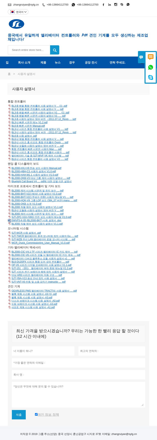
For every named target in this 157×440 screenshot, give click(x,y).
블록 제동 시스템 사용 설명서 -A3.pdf (31, 297)
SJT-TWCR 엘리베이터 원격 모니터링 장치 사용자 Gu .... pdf (44, 236)
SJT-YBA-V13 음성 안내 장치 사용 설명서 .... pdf (37, 278)
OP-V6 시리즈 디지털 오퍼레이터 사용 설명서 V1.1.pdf (41, 265)
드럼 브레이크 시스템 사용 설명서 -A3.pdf (34, 304)
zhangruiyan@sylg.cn (26, 4)
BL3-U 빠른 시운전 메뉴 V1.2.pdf (29, 122)
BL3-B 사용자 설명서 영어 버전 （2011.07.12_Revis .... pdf (43, 119)
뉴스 (58, 62)
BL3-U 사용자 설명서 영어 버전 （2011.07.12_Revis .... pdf (43, 132)
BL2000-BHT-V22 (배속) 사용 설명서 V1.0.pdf (36, 193)
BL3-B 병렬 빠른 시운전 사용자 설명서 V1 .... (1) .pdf (40, 112)
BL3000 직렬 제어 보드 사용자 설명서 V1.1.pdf (37, 223)
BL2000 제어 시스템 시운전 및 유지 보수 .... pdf (37, 190)
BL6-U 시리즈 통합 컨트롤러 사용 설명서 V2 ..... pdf (39, 159)
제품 (43, 62)
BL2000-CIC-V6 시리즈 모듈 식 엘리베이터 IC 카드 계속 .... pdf (45, 255)
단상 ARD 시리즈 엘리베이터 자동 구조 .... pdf (36, 275)
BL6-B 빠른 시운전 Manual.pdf (28, 125)
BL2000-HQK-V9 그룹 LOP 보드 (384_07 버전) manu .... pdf (44, 200)
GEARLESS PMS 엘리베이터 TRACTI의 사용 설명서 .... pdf (44, 290)
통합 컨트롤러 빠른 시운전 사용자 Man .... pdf (36, 149)
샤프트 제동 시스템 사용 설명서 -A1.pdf (33, 307)
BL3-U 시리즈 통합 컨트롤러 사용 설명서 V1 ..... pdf (39, 129)
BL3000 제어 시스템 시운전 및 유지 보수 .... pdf (37, 213)
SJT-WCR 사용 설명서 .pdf (26, 232)
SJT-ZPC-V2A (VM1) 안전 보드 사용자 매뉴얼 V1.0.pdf (41, 217)
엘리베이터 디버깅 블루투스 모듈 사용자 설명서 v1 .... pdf (43, 258)
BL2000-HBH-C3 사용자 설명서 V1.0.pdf (33, 171)
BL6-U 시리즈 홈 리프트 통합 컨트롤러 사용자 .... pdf (40, 152)
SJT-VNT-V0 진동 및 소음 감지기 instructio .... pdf (38, 281)
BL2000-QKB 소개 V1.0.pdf (26, 203)
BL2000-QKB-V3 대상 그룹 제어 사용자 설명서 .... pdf (40, 178)
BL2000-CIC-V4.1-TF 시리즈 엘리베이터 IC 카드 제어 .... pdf (44, 251)
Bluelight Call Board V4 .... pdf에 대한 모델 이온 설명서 (41, 181)
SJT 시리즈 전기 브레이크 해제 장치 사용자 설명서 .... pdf (43, 271)
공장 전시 (91, 62)
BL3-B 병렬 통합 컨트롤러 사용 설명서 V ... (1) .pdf (39, 105)
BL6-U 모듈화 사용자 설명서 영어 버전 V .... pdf (37, 145)
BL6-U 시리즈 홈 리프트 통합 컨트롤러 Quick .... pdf (39, 142)
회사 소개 (24, 62)
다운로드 (143, 62)
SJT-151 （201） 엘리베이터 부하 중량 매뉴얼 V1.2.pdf (41, 268)
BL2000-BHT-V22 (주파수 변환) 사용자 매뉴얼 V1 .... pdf (42, 197)
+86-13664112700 (57, 4)
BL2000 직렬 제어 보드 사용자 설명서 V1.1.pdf (37, 207)
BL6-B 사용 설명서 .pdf (24, 135)
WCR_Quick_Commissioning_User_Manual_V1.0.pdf (40, 242)
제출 (19, 414)
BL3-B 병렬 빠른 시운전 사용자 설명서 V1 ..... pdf (38, 115)
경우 (72, 62)
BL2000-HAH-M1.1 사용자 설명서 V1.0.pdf (34, 174)
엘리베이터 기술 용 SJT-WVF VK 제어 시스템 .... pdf (40, 155)
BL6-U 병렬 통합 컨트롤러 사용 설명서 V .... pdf (37, 139)
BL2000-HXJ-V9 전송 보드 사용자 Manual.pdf (36, 168)
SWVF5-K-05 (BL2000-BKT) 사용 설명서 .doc (36, 220)
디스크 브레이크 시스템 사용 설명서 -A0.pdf (35, 300)
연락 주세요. (118, 62)
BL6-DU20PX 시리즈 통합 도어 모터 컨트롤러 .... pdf (40, 261)
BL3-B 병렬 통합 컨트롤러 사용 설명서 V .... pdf (37, 109)
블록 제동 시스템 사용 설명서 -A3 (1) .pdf (34, 294)
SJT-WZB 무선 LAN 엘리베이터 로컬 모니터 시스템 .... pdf (43, 239)
